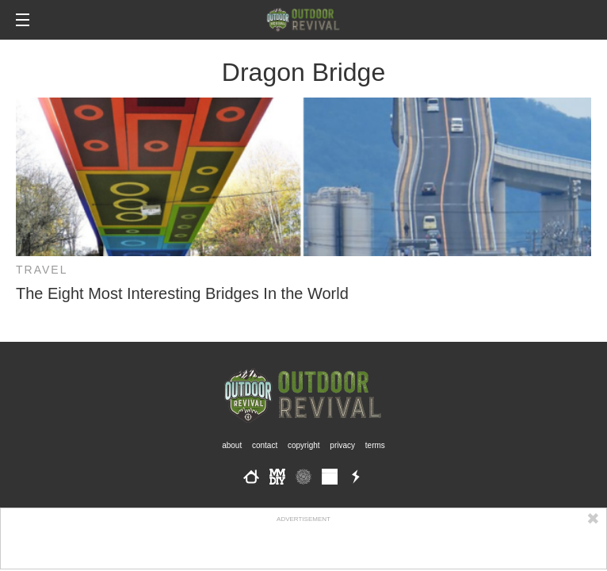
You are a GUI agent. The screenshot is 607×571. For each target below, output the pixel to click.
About (232, 445)
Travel (41, 269)
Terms (375, 445)
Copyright (304, 445)
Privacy (342, 445)
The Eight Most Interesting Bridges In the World (182, 293)
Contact (264, 445)
